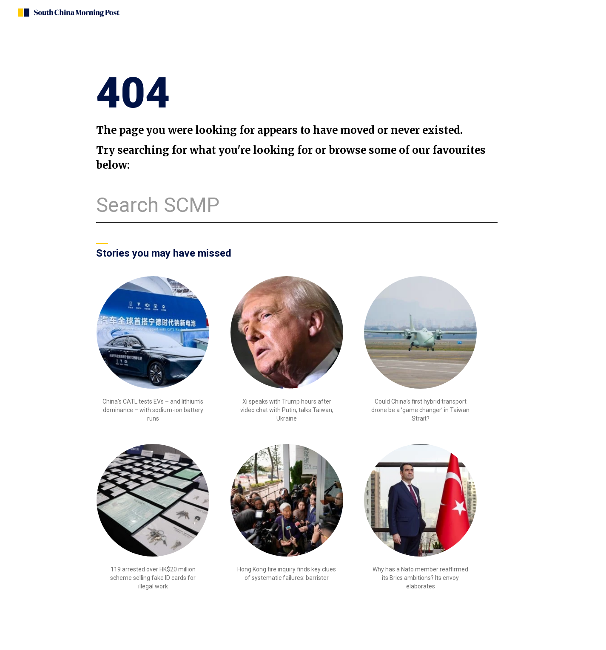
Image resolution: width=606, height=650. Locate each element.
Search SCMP (157, 205)
